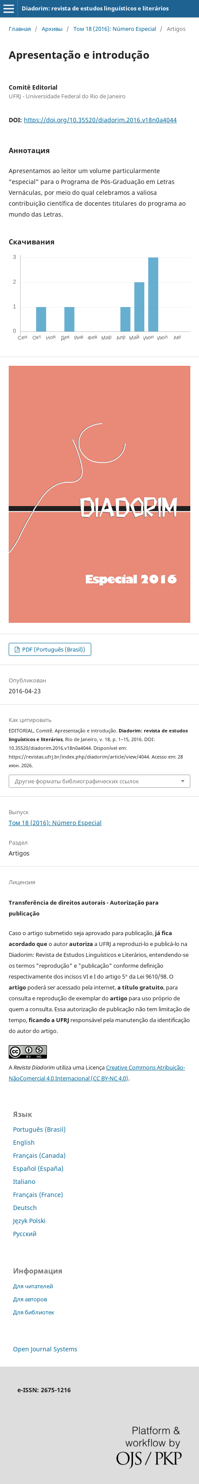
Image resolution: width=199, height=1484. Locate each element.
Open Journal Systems (45, 1349)
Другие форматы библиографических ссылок (77, 781)
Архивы (52, 29)
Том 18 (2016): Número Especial (114, 29)
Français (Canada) (39, 1155)
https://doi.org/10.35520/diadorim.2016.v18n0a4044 (100, 120)
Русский (24, 1234)
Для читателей (33, 1286)
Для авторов (30, 1299)
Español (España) (38, 1168)
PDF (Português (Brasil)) (53, 649)
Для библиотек (33, 1312)
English (24, 1142)
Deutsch (25, 1207)
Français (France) (38, 1194)
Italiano (24, 1181)
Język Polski (29, 1221)
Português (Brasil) (39, 1129)
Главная (20, 29)
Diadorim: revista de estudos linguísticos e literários (95, 8)
